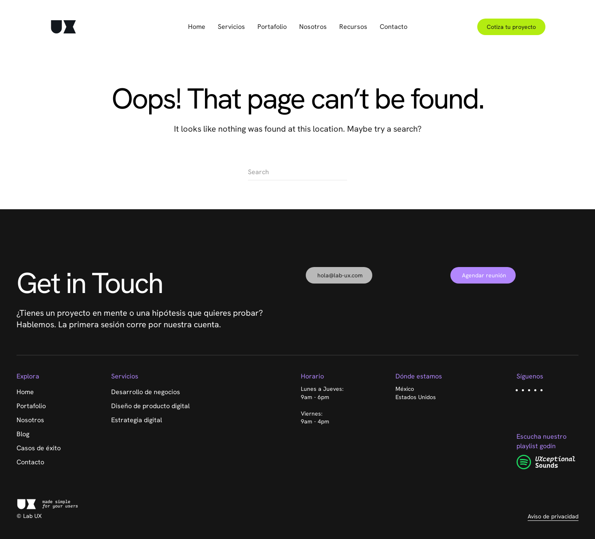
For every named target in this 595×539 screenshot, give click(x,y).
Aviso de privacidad (553, 516)
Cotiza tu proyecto (511, 27)
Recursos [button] (353, 26)
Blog (23, 434)
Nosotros (313, 26)
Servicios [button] (231, 26)
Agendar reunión (484, 275)
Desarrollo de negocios (145, 392)
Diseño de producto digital (150, 406)
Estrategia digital (136, 420)
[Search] (297, 172)
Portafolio (272, 26)
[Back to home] (63, 26)
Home (196, 26)
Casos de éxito (39, 448)
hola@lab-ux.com (340, 275)
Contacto (393, 26)
